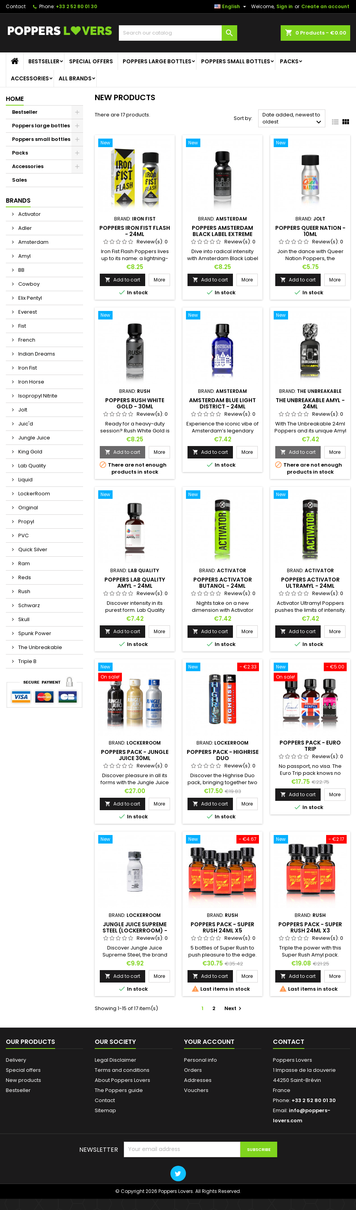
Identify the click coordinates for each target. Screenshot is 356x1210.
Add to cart (122, 291)
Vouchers (196, 1101)
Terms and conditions (122, 1081)
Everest (27, 323)
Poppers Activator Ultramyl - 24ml (310, 594)
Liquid (25, 491)
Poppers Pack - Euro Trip (310, 757)
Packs (289, 73)
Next (233, 1019)
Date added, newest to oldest (292, 131)
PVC (23, 547)
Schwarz (28, 617)
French (26, 351)
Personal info (200, 1071)
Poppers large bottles (157, 73)
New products (23, 1091)
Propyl (25, 533)
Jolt (22, 421)
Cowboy (28, 295)
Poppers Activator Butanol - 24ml (222, 594)
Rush (23, 603)
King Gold (29, 463)
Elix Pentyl (29, 309)
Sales (19, 191)
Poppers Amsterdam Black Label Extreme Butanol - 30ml (222, 245)
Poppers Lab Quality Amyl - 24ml (134, 594)
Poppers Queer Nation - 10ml (310, 242)
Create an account (325, 18)
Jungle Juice (33, 449)
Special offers (91, 73)
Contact (16, 18)
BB (20, 281)
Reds (24, 589)
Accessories (30, 90)
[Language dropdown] (231, 18)
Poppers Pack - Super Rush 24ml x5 (222, 939)
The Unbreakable (39, 659)
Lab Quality (31, 477)
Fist (21, 337)
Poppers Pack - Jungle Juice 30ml (134, 766)
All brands (75, 90)
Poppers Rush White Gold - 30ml (134, 415)
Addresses (198, 1091)
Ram (23, 575)
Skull (23, 631)
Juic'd (25, 435)
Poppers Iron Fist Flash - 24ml (134, 242)
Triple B (26, 673)
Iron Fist (27, 379)
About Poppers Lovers (122, 1091)
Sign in (284, 18)
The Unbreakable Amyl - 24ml (310, 415)
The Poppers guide (119, 1101)
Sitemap (105, 1121)
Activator (29, 225)
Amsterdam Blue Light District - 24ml (222, 415)
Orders (193, 1081)
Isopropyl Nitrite (37, 407)
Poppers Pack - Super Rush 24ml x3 (310, 939)
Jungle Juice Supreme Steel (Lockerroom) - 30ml (134, 942)
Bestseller (43, 73)
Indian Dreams (36, 365)
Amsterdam (33, 253)
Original (27, 519)
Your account (209, 1053)
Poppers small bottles (235, 73)
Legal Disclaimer (115, 1071)
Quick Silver (32, 561)
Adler (24, 239)
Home (15, 110)
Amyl (24, 267)
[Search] (178, 44)
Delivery (16, 1071)
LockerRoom (33, 505)
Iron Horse (30, 393)
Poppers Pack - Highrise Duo (223, 766)
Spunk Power (34, 645)
